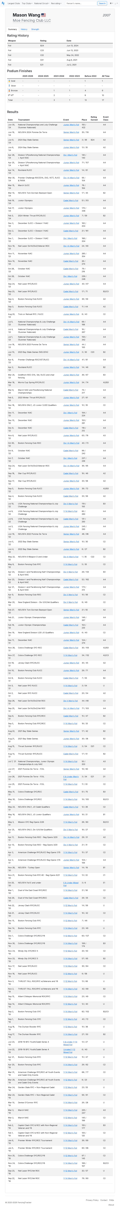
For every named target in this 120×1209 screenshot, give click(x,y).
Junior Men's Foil (71, 125)
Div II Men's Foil (70, 504)
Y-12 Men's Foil (70, 905)
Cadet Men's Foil (70, 200)
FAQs (111, 1200)
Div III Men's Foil (70, 557)
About (111, 1205)
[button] (116, 3)
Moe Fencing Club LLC (32, 20)
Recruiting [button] (55, 3)
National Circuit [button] (41, 3)
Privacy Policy (92, 1200)
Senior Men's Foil (71, 132)
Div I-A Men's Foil (71, 178)
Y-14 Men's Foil (70, 511)
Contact (103, 1200)
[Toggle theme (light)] (111, 3)
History (24, 29)
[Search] (81, 3)
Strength (35, 29)
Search (102, 3)
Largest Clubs (14, 3)
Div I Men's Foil (70, 155)
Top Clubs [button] (26, 3)
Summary (12, 29)
